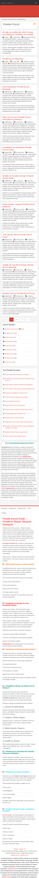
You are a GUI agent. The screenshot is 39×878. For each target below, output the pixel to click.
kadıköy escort (24, 855)
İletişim (4, 513)
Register (3, 3)
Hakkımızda (21, 508)
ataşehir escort (15, 855)
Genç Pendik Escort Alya (12, 401)
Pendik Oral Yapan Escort (22, 158)
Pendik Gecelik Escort (21, 247)
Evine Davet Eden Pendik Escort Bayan (17, 374)
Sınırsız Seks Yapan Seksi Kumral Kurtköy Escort (20, 389)
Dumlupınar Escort (9, 65)
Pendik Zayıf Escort (15, 71)
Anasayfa (4, 19)
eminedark (8, 92)
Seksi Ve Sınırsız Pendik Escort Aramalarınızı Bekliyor (16, 118)
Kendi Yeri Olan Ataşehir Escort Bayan (16, 397)
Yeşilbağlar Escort (26, 45)
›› (27, 319)
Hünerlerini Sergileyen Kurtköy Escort (16, 393)
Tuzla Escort (8, 362)
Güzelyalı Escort (23, 39)
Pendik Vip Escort (19, 69)
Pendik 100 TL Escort (27, 126)
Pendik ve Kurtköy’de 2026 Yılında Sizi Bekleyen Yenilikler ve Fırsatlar (17, 33)
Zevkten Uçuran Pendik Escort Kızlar (18, 293)
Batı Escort (30, 63)
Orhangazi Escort (21, 41)
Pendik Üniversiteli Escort (23, 218)
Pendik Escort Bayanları (13, 59)
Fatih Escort (12, 67)
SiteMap (16, 849)
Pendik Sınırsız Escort (24, 101)
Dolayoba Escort (21, 124)
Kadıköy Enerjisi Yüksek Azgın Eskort (16, 432)
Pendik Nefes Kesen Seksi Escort (15, 413)
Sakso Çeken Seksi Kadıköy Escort (15, 436)
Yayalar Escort (8, 73)
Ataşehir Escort (9, 333)
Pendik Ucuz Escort (9, 103)
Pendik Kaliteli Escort (22, 217)
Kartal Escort (9, 345)
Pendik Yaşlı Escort (15, 43)
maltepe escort (6, 877)
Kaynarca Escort (8, 41)
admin (6, 37)
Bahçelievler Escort (17, 63)
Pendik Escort (12, 19)
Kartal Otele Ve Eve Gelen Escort (15, 405)
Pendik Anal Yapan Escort (11, 97)
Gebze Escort (9, 337)
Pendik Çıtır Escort (28, 97)
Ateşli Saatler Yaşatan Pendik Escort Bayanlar (19, 384)
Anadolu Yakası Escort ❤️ (13, 329)
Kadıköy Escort (9, 341)
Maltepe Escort (9, 354)
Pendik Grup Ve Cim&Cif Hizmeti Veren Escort (19, 409)
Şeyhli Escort (13, 45)
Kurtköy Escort (9, 349)
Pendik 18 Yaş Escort (27, 243)
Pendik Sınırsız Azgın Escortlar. (14, 418)
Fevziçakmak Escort (9, 39)
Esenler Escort (29, 37)
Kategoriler (12, 508)
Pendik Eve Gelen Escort (22, 99)
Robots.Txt (22, 849)
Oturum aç (10, 3)
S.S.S (29, 508)
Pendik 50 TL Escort (24, 95)
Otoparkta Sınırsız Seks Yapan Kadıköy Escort (19, 422)
